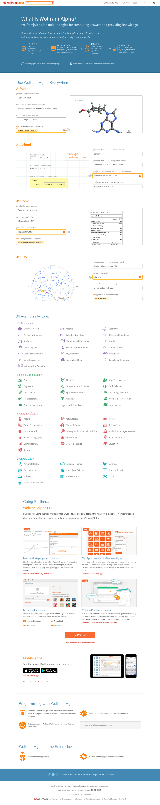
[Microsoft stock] (64, 98)
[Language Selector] (155, 2)
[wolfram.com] (41, 799)
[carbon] (140, 154)
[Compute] (53, 3)
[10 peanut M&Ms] (64, 232)
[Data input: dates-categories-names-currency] (64, 243)
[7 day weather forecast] (64, 210)
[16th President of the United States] (140, 165)
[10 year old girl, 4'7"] (64, 221)
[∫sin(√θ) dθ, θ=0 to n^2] (140, 186)
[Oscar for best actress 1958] (140, 266)
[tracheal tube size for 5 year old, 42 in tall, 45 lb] (64, 109)
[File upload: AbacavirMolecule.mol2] (64, 130)
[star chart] (52, 282)
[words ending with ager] (140, 288)
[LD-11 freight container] (64, 120)
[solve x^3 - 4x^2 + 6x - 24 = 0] (52, 170)
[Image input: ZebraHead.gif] (140, 299)
